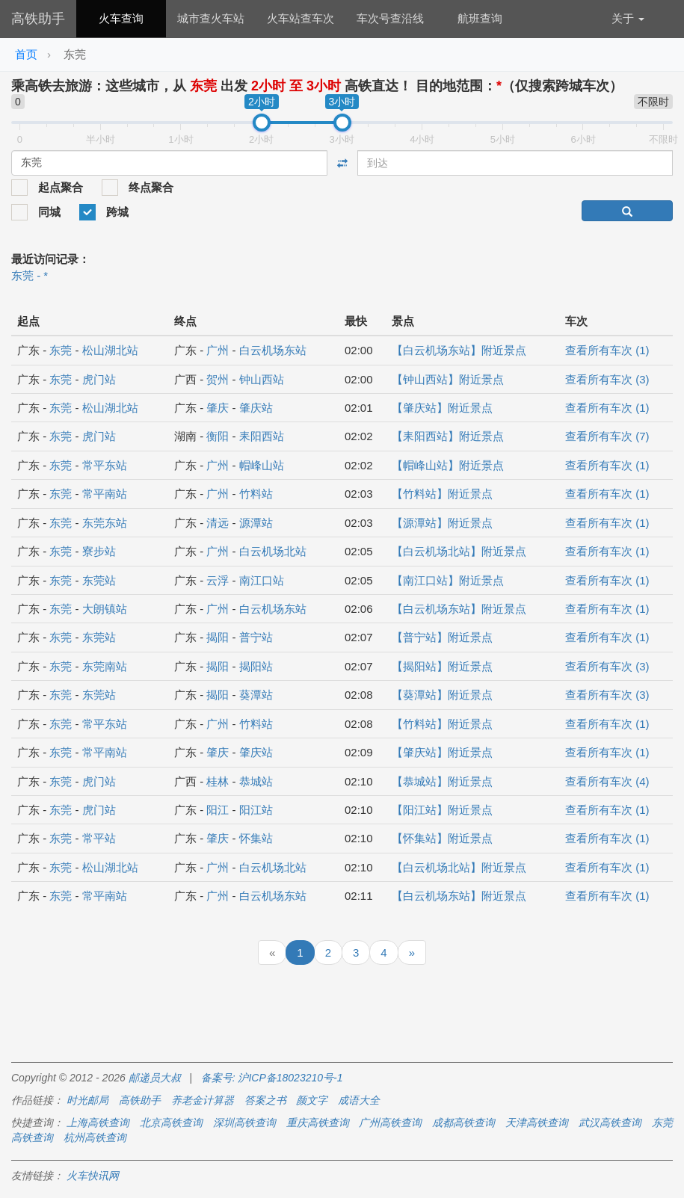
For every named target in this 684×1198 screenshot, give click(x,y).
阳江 (217, 809)
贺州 (217, 379)
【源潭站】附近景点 (442, 522)
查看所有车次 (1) (607, 350)
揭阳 (217, 637)
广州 (217, 350)
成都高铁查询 (463, 1122)
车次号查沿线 (390, 18)
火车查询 (121, 18)
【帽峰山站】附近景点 (448, 465)
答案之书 (265, 1100)
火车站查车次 (300, 18)
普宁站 (256, 637)
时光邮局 (87, 1100)
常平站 (99, 838)
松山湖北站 (110, 350)
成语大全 (359, 1100)
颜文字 (311, 1100)
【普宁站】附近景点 (442, 637)
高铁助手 (38, 18)
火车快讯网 (93, 1176)
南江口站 (261, 580)
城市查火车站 (210, 18)
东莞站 (99, 580)
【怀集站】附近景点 (442, 838)
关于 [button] (627, 18)
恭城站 (256, 781)
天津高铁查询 (536, 1122)
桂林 (217, 781)
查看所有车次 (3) (607, 379)
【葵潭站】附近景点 (442, 694)
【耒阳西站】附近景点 (448, 436)
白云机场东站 (272, 350)
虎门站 (99, 379)
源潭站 (256, 522)
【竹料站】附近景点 (442, 493)
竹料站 (256, 493)
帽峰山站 (261, 465)
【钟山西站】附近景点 (448, 379)
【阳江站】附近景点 (442, 809)
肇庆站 (256, 407)
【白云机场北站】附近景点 (459, 551)
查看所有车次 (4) (607, 781)
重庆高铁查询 (317, 1122)
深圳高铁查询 (244, 1122)
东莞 (60, 350)
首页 (26, 54)
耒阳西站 (261, 436)
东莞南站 (104, 666)
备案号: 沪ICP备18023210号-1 (272, 1078)
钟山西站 (261, 379)
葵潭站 (256, 694)
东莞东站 (104, 522)
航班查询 (479, 18)
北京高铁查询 (171, 1122)
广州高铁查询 (390, 1122)
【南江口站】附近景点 (448, 580)
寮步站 (99, 551)
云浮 (217, 580)
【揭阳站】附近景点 (442, 666)
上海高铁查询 (98, 1122)
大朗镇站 (104, 608)
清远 (217, 522)
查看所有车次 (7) (607, 436)
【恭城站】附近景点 (442, 781)
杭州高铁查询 (95, 1137)
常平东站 (104, 465)
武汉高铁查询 (610, 1122)
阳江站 (256, 809)
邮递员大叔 (155, 1078)
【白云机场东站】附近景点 (459, 350)
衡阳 (217, 436)
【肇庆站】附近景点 (442, 407)
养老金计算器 (202, 1100)
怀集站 (256, 838)
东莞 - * (29, 275)
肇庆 (217, 407)
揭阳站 (256, 666)
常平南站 (104, 493)
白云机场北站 (272, 551)
